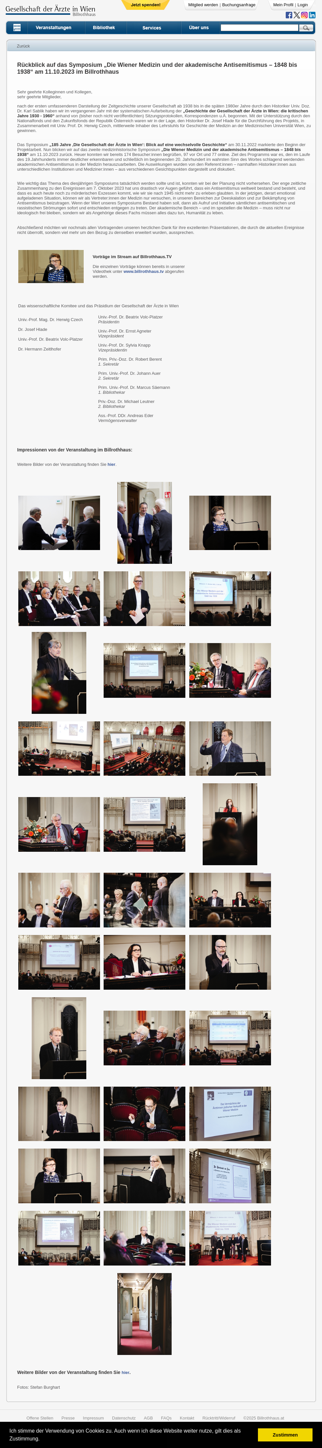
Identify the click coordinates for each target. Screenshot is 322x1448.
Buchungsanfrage (239, 4)
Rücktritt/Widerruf (218, 1418)
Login (302, 4)
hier (111, 464)
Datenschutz (124, 1418)
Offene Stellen (39, 1418)
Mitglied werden (203, 4)
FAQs (166, 1418)
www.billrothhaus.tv (144, 271)
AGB (148, 1418)
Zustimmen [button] (285, 1435)
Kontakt (187, 1418)
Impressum (93, 1418)
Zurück (23, 46)
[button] (42, 1439)
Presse (68, 1418)
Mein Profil (283, 4)
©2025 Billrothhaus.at (264, 1418)
